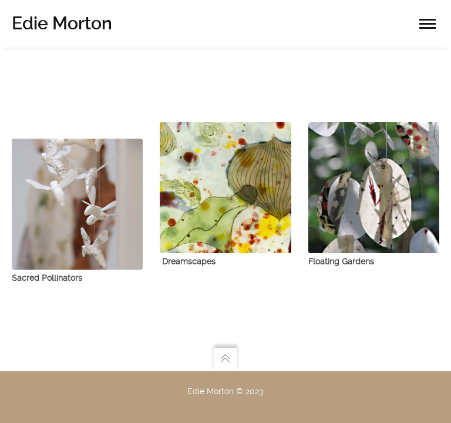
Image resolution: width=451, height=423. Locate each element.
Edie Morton (62, 23)
